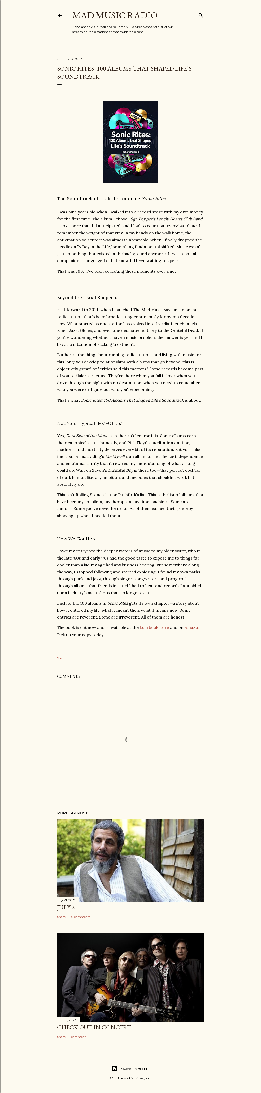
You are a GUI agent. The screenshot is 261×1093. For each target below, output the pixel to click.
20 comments (79, 917)
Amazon (193, 627)
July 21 (67, 907)
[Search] (201, 14)
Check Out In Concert (94, 1027)
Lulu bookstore (154, 627)
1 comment (77, 1037)
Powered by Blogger (130, 1069)
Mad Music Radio (115, 15)
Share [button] (61, 658)
